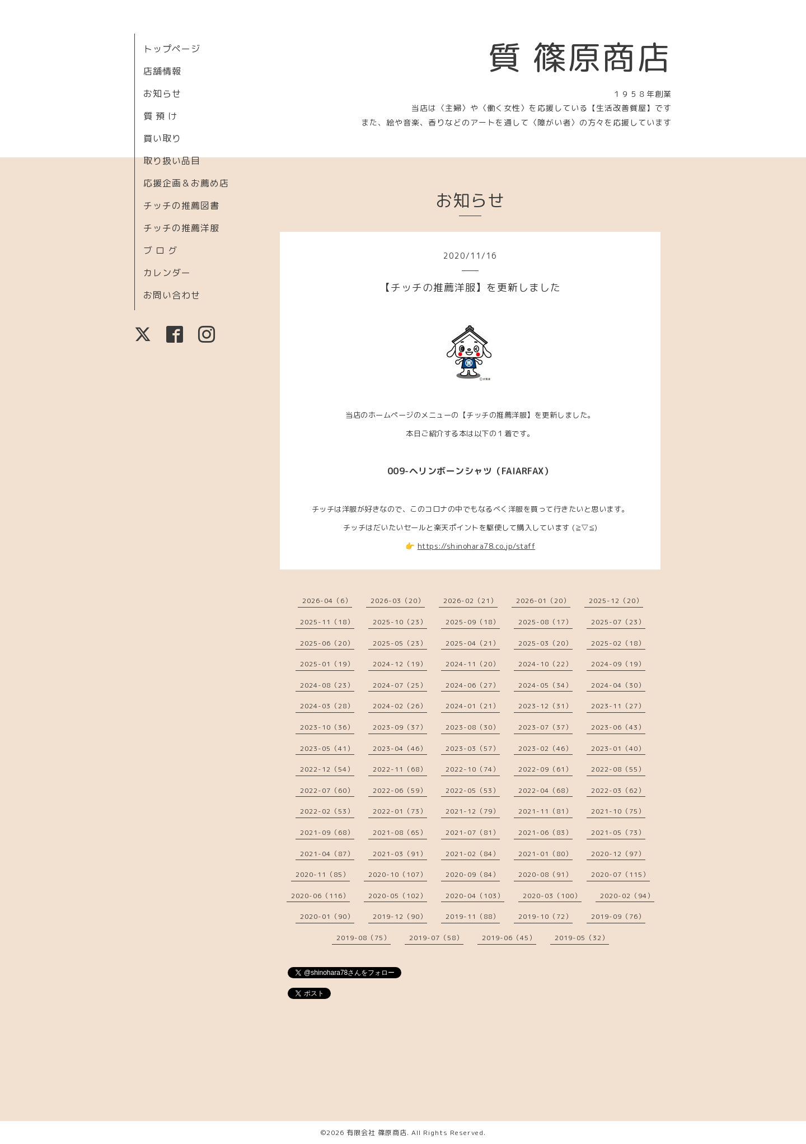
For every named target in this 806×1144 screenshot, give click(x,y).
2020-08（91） (545, 874)
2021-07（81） (473, 832)
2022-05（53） (473, 790)
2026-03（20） (398, 600)
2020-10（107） (397, 874)
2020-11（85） (323, 874)
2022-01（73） (400, 811)
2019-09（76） (618, 916)
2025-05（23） (400, 643)
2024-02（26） (400, 706)
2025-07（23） (618, 622)
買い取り (162, 138)
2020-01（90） (327, 916)
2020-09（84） (473, 874)
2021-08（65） (400, 832)
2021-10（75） (618, 811)
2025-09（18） (473, 622)
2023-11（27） (618, 706)
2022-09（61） (545, 769)
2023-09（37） (400, 727)
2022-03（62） (618, 790)
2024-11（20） (473, 664)
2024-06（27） (473, 685)
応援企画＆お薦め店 (186, 183)
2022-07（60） (327, 790)
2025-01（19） (327, 664)
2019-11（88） (473, 916)
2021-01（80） (545, 853)
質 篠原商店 (580, 57)
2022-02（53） (327, 811)
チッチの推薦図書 (181, 205)
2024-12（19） (400, 664)
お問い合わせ (171, 295)
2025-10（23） (400, 622)
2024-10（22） (545, 664)
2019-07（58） (436, 937)
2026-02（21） (470, 600)
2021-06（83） (545, 832)
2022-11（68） (400, 769)
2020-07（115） (620, 874)
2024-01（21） (473, 706)
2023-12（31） (545, 706)
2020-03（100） (552, 895)
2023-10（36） (327, 727)
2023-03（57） (473, 748)
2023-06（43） (618, 727)
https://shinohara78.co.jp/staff (477, 546)
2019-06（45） (509, 937)
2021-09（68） (327, 832)
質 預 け (160, 116)
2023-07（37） (545, 727)
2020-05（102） (397, 895)
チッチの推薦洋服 (181, 228)
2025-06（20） (327, 643)
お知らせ (162, 93)
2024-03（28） (327, 706)
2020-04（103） (475, 895)
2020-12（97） (618, 853)
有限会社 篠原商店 (376, 1132)
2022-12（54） (327, 769)
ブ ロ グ (160, 250)
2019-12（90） (400, 916)
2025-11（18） (327, 622)
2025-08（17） (545, 622)
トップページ (171, 49)
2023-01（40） (618, 748)
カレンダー (167, 273)
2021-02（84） (473, 853)
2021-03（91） (400, 853)
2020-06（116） (320, 895)
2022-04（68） (545, 790)
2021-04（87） (327, 853)
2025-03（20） (545, 643)
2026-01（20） (543, 600)
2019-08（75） (363, 937)
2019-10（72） (545, 916)
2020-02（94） (627, 895)
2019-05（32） (582, 937)
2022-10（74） (473, 769)
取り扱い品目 (171, 161)
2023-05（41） (327, 748)
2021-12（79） (473, 811)
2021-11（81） (545, 811)
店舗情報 (162, 71)
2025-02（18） (618, 643)
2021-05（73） (618, 832)
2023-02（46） (545, 748)
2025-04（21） (473, 643)
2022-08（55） (618, 769)
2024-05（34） (545, 685)
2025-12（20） (616, 600)
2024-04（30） (618, 685)
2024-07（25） (400, 685)
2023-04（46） (400, 748)
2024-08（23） (327, 685)
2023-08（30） (473, 727)
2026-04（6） (327, 600)
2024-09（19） (618, 664)
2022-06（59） (400, 790)
